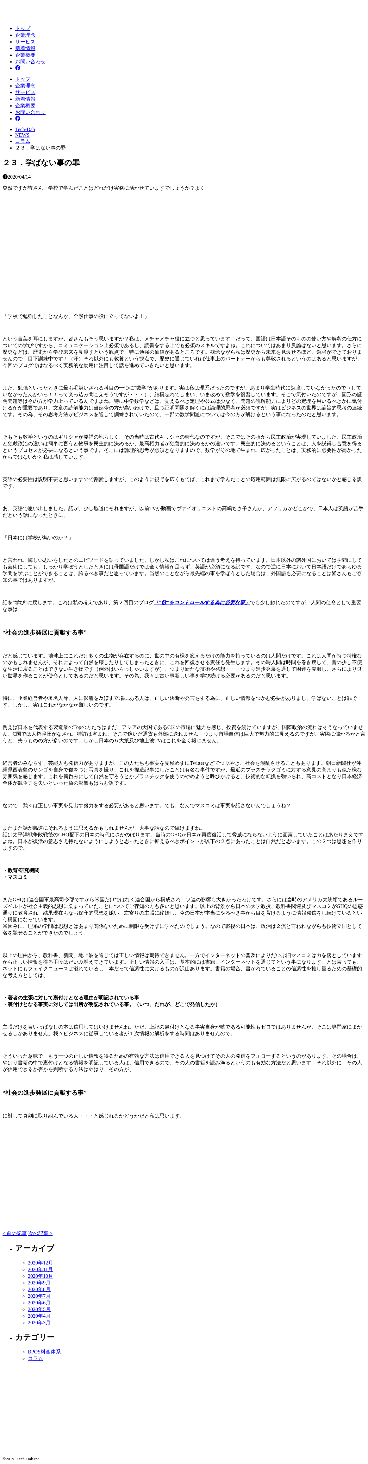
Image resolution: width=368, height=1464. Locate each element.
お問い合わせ (30, 61)
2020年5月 (39, 1309)
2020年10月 (40, 1276)
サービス (25, 41)
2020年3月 (39, 1322)
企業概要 (25, 55)
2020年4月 (39, 1316)
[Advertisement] (184, 247)
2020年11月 (40, 1269)
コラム (35, 1358)
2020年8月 (39, 1289)
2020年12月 (40, 1262)
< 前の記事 (15, 1233)
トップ (22, 28)
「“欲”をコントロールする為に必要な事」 (202, 602)
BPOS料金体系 (44, 1351)
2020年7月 (39, 1296)
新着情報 (25, 48)
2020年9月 (39, 1282)
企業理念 (25, 35)
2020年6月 (39, 1302)
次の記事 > (40, 1233)
